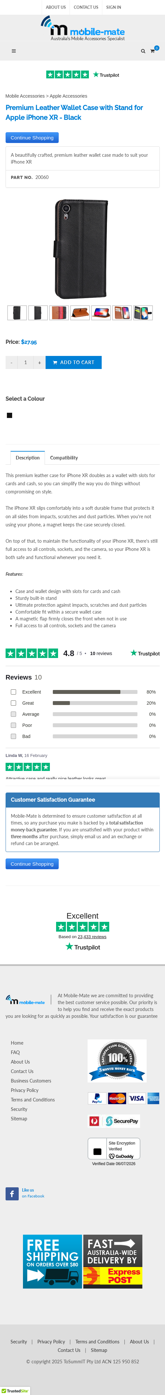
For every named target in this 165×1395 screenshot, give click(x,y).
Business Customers (31, 1080)
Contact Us (86, 7)
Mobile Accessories (25, 96)
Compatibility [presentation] (64, 457)
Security (19, 1109)
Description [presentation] (28, 457)
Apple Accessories (68, 96)
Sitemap (19, 1118)
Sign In (113, 7)
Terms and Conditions (33, 1099)
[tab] (27, 457)
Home (17, 1043)
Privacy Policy (24, 1090)
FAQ (15, 1052)
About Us (56, 7)
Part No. (22, 177)
